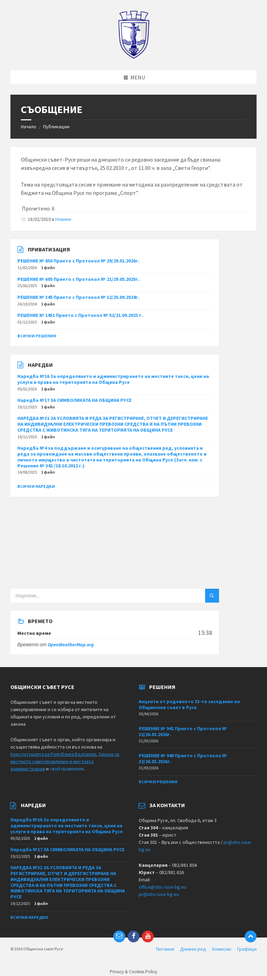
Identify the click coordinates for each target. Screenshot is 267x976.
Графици (247, 949)
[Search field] (97, 596)
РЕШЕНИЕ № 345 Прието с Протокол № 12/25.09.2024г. (78, 297)
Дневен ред (193, 949)
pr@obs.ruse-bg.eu (159, 894)
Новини (63, 219)
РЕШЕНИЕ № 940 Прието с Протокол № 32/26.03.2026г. (183, 758)
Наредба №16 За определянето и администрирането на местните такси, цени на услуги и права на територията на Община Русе (113, 379)
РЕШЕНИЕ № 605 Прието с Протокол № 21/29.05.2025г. (78, 279)
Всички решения (36, 335)
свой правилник (67, 769)
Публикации (56, 126)
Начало (28, 126)
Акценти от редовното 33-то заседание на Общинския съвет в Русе (189, 704)
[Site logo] (133, 56)
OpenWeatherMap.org (71, 644)
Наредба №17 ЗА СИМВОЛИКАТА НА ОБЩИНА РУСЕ (74, 400)
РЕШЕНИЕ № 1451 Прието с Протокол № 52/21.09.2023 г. (80, 315)
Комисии (221, 949)
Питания (165, 949)
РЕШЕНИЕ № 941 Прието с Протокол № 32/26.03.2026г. (183, 731)
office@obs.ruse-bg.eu (162, 887)
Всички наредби (36, 486)
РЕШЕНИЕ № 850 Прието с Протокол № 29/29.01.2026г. (78, 261)
